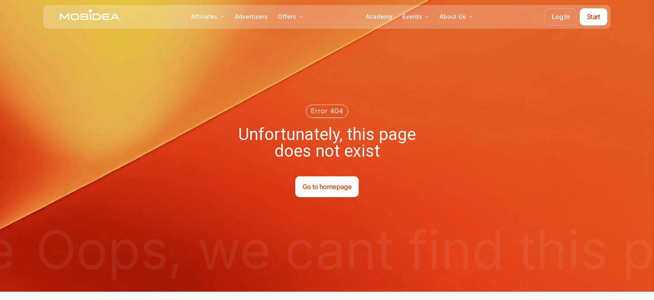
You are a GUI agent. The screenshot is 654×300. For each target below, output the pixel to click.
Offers (291, 16)
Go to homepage (327, 186)
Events (416, 16)
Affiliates (208, 16)
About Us (456, 16)
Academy (379, 16)
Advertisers (251, 16)
